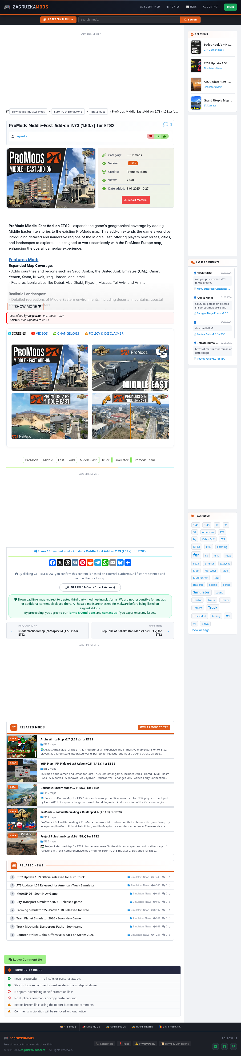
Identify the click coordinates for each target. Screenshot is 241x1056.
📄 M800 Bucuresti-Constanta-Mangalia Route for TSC (212, 288)
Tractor (197, 600)
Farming (222, 546)
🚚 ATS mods (68, 1026)
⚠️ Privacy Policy (145, 1043)
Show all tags (200, 630)
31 (226, 525)
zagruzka (21, 136)
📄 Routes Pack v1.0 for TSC (209, 334)
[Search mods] (129, 19)
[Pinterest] (233, 1046)
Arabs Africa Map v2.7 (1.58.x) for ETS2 (66, 739)
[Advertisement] (92, 70)
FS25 (196, 563)
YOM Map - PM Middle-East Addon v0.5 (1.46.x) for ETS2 (77, 764)
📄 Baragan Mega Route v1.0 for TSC (212, 313)
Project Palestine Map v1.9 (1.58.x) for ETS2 (69, 836)
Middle (48, 460)
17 (217, 525)
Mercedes (210, 570)
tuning (216, 616)
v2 (194, 623)
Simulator (122, 460)
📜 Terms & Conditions (175, 1043)
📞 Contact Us (104, 1043)
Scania (213, 584)
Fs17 (217, 555)
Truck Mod (199, 616)
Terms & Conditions (82, 613)
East (61, 460)
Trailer (225, 600)
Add (72, 460)
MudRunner (200, 577)
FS (206, 555)
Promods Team (144, 460)
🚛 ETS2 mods (91, 1026)
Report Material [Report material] (135, 200)
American (208, 532)
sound (219, 592)
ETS (223, 539)
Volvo (205, 623)
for (196, 555)
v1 (228, 615)
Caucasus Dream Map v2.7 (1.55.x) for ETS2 (69, 788)
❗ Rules (124, 1043)
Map (196, 570)
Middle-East (88, 460)
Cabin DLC (208, 539)
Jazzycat (225, 563)
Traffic (211, 600)
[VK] (215, 1046)
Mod (225, 570)
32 (194, 532)
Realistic (198, 584)
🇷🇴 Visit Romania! (170, 1026)
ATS (222, 532)
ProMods (31, 460)
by (194, 539)
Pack (216, 577)
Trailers (197, 607)
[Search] (190, 19)
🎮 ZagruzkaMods (19, 1038)
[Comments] (167, 125)
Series (226, 584)
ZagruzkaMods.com (32, 1050)
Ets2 (208, 546)
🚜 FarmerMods (116, 1026)
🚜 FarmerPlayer (142, 1026)
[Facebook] (224, 1046)
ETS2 (196, 546)
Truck (105, 460)
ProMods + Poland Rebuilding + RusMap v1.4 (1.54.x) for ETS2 (81, 812)
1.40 (195, 525)
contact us (109, 613)
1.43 (206, 525)
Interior (209, 563)
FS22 (228, 555)
